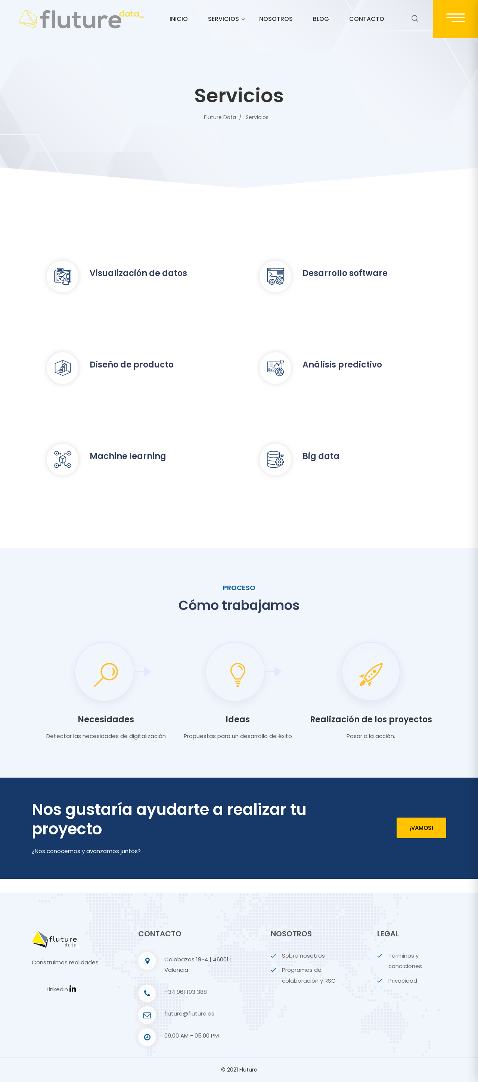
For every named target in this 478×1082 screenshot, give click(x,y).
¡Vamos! (421, 828)
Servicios (223, 19)
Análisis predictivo (342, 365)
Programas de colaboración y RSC (309, 975)
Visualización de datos (138, 273)
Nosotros (276, 19)
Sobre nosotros (303, 955)
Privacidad (402, 981)
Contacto (366, 19)
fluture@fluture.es (189, 1013)
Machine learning (128, 456)
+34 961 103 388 (185, 992)
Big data (320, 456)
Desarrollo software (345, 273)
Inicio (179, 19)
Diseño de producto (132, 365)
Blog (321, 19)
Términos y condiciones (405, 961)
